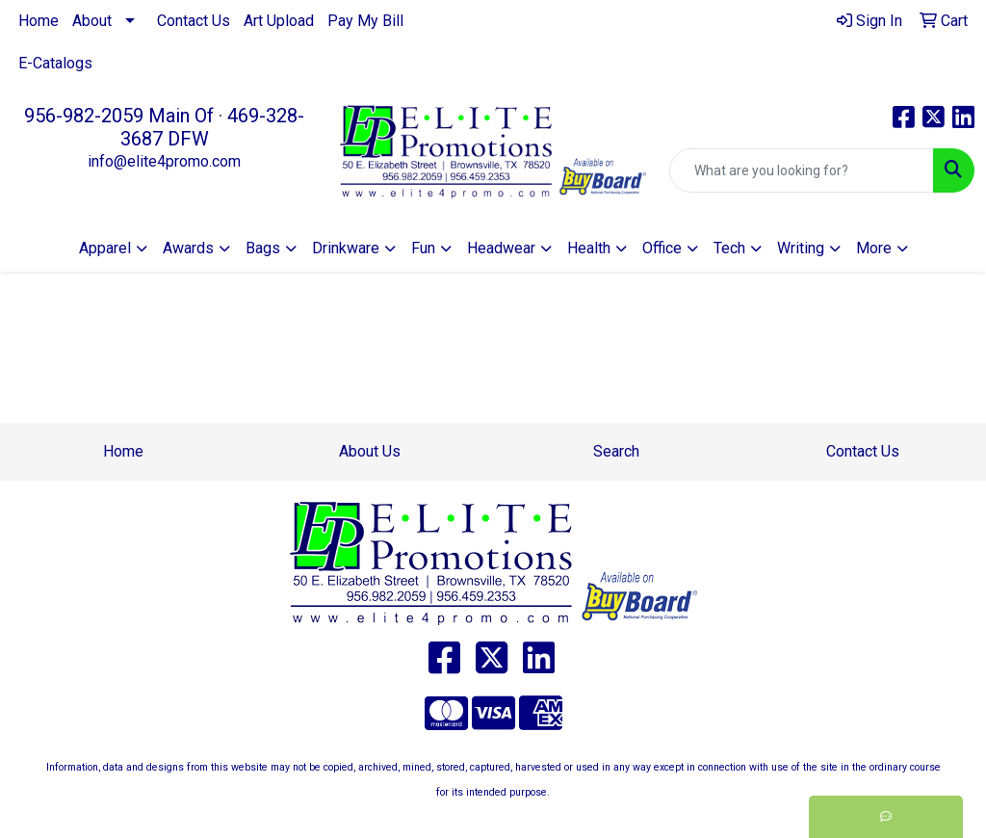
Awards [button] (188, 248)
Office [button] (662, 248)
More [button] (874, 248)
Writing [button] (800, 248)
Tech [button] (729, 248)
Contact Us (193, 21)
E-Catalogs (55, 63)
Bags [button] (263, 248)
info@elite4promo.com (164, 161)
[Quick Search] (801, 170)
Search (616, 451)
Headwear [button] (501, 248)
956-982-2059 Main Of (119, 115)
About (92, 21)
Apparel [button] (105, 248)
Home (38, 21)
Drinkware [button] (345, 248)
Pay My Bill (365, 21)
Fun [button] (423, 248)
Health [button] (588, 248)
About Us (370, 451)
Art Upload (279, 21)
